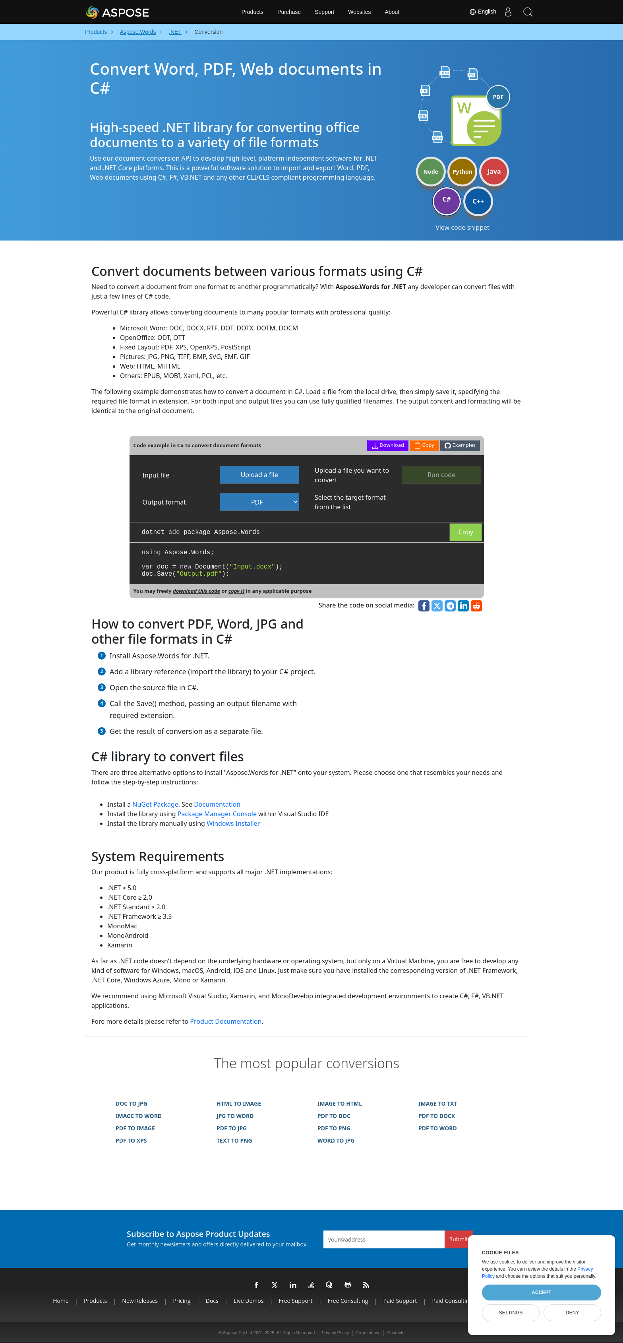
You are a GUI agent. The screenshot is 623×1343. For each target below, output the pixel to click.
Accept (541, 1292)
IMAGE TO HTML (339, 1103)
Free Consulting (348, 1300)
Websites (359, 12)
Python (462, 171)
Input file (156, 475)
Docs (212, 1300)
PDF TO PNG (333, 1128)
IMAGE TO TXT (437, 1103)
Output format (164, 502)
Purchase (289, 12)
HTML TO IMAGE (239, 1103)
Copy (466, 532)
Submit (459, 1239)
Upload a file (259, 474)
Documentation (217, 804)
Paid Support (400, 1300)
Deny (572, 1313)
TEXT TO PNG (234, 1140)
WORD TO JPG (336, 1140)
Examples (460, 445)
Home (61, 1300)
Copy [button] (424, 445)
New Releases (140, 1300)
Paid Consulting (452, 1300)
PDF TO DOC (333, 1116)
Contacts (395, 1332)
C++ (478, 201)
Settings (510, 1313)
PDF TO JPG (232, 1128)
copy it (236, 590)
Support (324, 12)
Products (252, 12)
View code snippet (462, 227)
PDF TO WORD (437, 1128)
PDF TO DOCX (436, 1116)
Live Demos (248, 1300)
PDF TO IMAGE (135, 1128)
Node (431, 171)
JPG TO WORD (235, 1116)
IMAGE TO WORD (139, 1116)
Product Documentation (225, 1021)
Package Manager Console (217, 813)
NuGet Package (155, 804)
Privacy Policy (335, 1332)
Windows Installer (233, 823)
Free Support (296, 1300)
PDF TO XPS (131, 1140)
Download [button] (388, 445)
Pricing (181, 1300)
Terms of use (368, 1332)
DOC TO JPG (131, 1103)
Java (494, 171)
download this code (196, 590)
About (392, 12)
